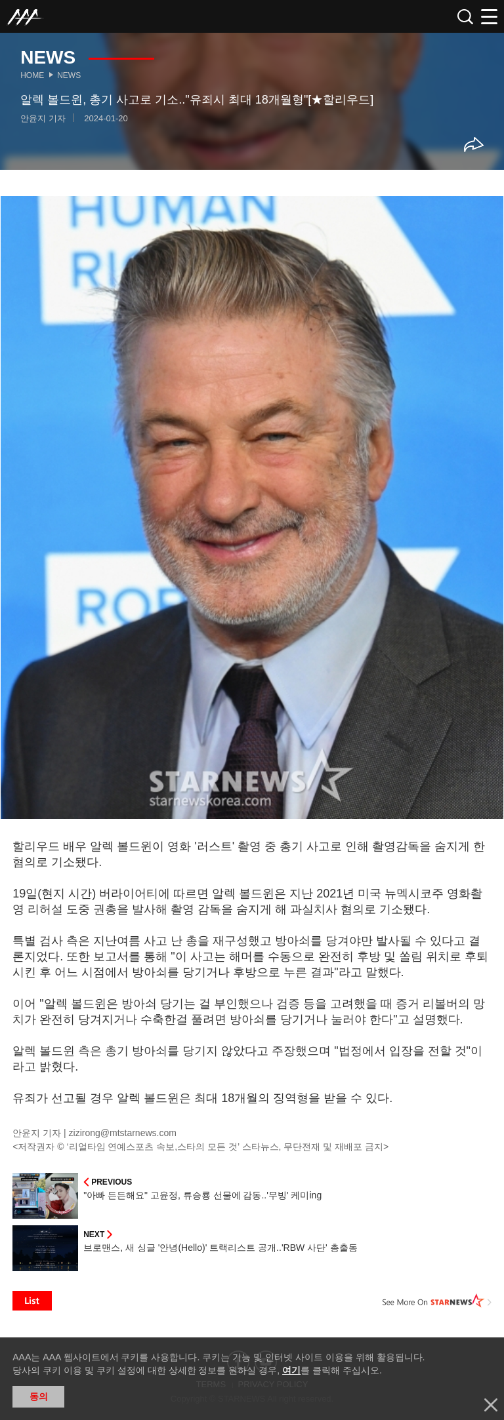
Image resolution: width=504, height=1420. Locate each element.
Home (32, 75)
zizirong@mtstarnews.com (123, 1133)
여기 (291, 1370)
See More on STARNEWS (437, 1301)
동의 (39, 1396)
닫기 (490, 1404)
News (69, 75)
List (32, 1301)
